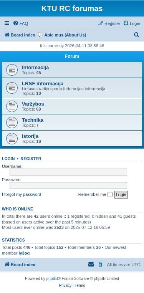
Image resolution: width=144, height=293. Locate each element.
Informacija (35, 67)
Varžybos (33, 104)
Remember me (95, 194)
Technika (32, 120)
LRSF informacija (42, 83)
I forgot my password (21, 194)
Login (8, 158)
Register (31, 158)
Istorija (30, 136)
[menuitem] (20, 23)
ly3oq (24, 253)
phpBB (52, 278)
